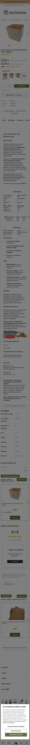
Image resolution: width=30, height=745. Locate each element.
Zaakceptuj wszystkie (16, 734)
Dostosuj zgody (16, 731)
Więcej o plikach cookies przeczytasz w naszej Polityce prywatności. (15, 721)
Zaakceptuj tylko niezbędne (16, 726)
